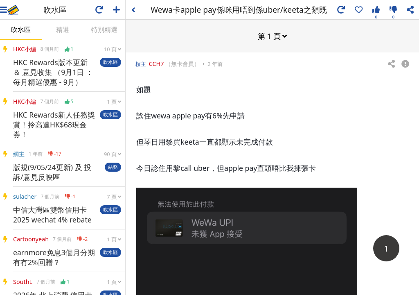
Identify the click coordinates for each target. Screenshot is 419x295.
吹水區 (21, 29)
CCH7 (156, 63)
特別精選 (104, 29)
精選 (62, 29)
